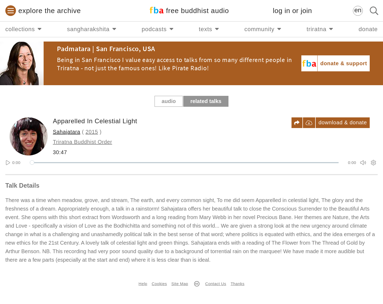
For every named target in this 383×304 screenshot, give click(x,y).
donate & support (343, 63)
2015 (92, 132)
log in (292, 11)
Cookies (159, 283)
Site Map (179, 283)
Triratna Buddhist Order (82, 142)
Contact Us (215, 283)
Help (143, 283)
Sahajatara (66, 132)
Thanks (237, 283)
